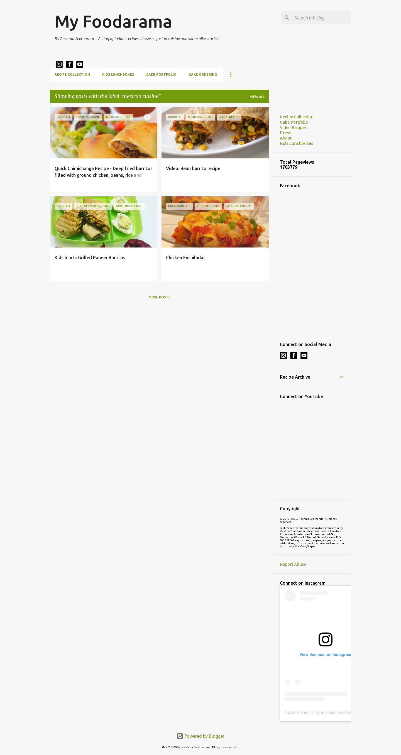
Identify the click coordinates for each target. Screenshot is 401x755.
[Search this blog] (322, 17)
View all (257, 97)
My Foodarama (113, 21)
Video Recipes (293, 127)
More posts (159, 297)
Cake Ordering (203, 74)
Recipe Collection (72, 74)
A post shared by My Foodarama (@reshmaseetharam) (332, 712)
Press (285, 132)
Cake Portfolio (161, 74)
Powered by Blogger (200, 736)
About (286, 138)
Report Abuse (293, 564)
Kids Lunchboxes (118, 74)
